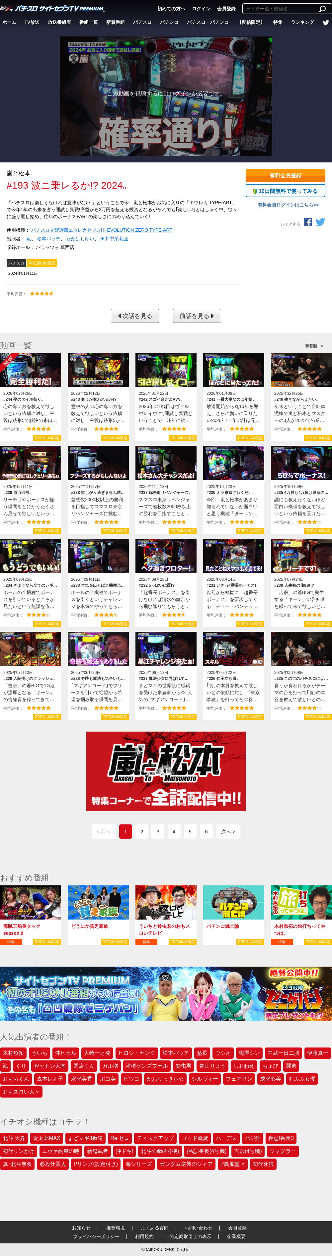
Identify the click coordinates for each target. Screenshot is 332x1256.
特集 (278, 22)
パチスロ (142, 22)
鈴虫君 (184, 1066)
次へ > (228, 831)
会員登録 (226, 8)
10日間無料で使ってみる (285, 191)
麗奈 (291, 1066)
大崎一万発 (97, 1053)
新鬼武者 (97, 1151)
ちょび (270, 1066)
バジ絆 (253, 1138)
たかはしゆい (80, 238)
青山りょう (212, 1066)
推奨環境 (115, 1227)
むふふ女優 (302, 1079)
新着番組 (115, 22)
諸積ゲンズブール (146, 1066)
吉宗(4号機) (248, 1151)
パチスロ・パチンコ (208, 22)
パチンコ (169, 22)
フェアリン (239, 1079)
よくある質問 (155, 1227)
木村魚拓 (13, 1053)
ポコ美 (108, 1079)
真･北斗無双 (17, 1164)
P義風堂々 (232, 1164)
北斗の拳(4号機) (160, 1151)
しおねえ (244, 1066)
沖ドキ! (124, 1151)
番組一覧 (88, 22)
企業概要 (236, 1236)
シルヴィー (205, 1079)
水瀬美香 (81, 1079)
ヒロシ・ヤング (136, 1053)
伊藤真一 (317, 1053)
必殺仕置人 (53, 1164)
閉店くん (84, 1066)
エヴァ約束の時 (60, 1151)
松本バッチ (48, 238)
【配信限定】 (251, 22)
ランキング (302, 22)
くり (21, 1066)
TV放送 (32, 22)
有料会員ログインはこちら (285, 205)
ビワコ (131, 1079)
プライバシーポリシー (96, 1236)
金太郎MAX (46, 1138)
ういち (39, 1053)
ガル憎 (110, 1066)
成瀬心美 (270, 1079)
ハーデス (226, 1138)
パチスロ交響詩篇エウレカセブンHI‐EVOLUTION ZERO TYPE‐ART (101, 230)
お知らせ (81, 1227)
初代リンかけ (19, 1151)
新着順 (311, 346)
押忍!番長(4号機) (206, 1151)
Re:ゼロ (120, 1138)
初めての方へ (171, 8)
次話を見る (135, 316)
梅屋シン (249, 1053)
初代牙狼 (263, 1164)
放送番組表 (59, 22)
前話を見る (197, 316)
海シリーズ (138, 1164)
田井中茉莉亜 (114, 238)
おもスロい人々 (21, 1092)
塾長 (202, 1053)
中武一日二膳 (283, 1053)
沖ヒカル (65, 1053)
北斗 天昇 (14, 1138)
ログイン (201, 8)
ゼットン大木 (50, 1066)
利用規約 (144, 1236)
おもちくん (16, 1079)
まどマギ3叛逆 (85, 1138)
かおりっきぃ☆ (165, 1079)
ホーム (9, 22)
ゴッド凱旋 (195, 1138)
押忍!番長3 (281, 1138)
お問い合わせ (198, 1227)
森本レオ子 (50, 1079)
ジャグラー (283, 1151)
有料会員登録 (285, 175)
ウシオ (223, 1053)
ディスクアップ (155, 1138)
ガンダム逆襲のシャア (186, 1164)
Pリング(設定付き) (96, 1164)
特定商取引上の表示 (190, 1236)
